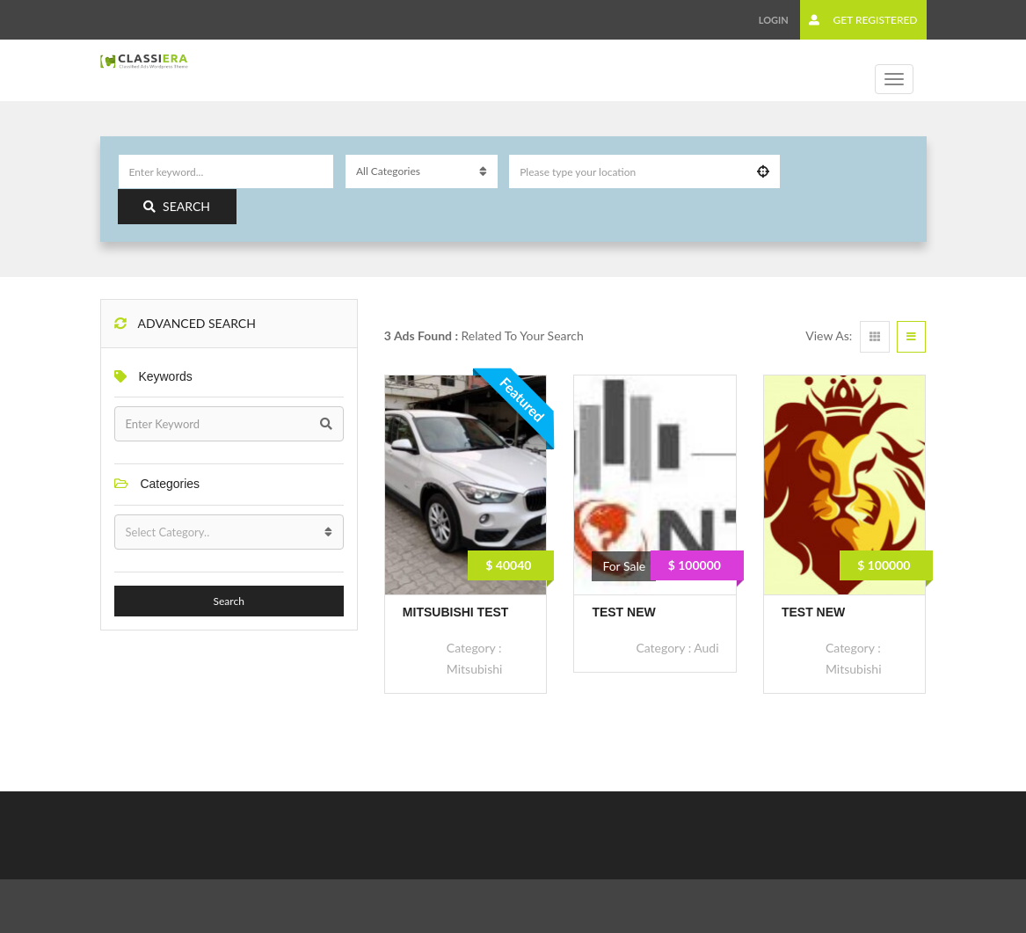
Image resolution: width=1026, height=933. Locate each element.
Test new (623, 612)
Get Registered (863, 19)
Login (774, 20)
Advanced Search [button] (185, 323)
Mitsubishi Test (456, 612)
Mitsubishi (475, 668)
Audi (706, 647)
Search (176, 206)
